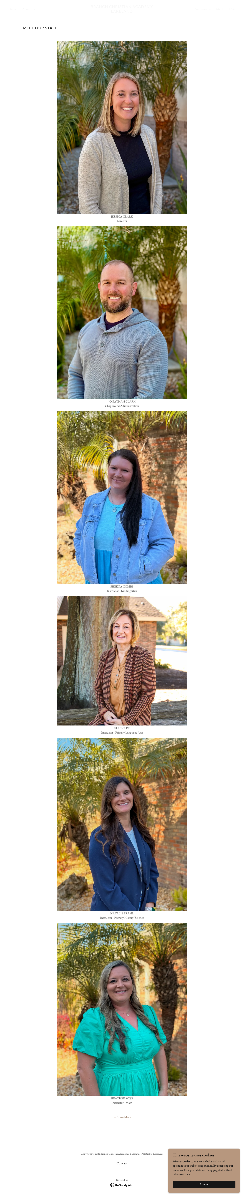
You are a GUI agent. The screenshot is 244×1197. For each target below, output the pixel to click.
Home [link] (13, 9)
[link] (122, 12)
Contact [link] (122, 1163)
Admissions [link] (203, 9)
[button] (122, 1117)
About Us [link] (28, 9)
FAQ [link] (232, 9)
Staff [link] (219, 9)
